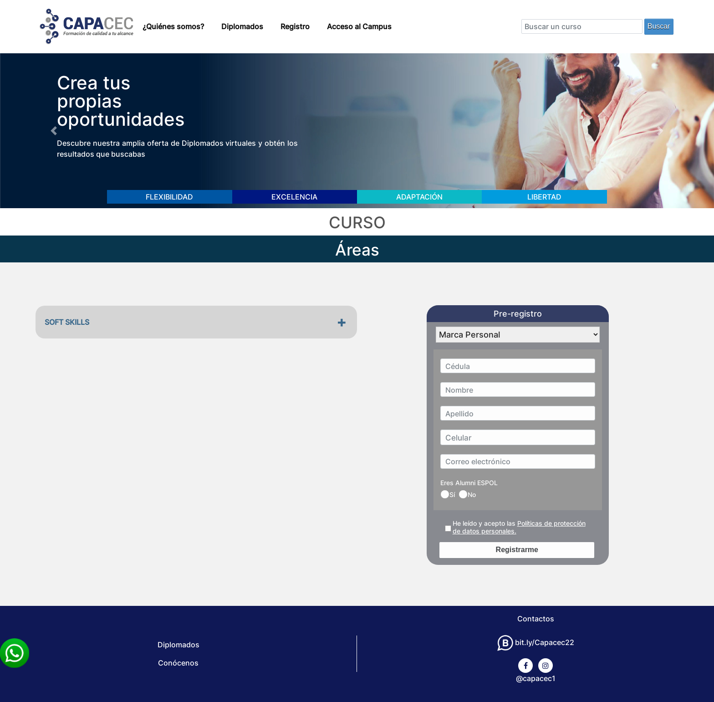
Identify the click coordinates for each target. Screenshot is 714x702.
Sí (447, 494)
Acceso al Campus (359, 26)
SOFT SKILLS (67, 322)
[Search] (582, 26)
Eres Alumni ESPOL (469, 483)
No (467, 494)
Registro (295, 26)
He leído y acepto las (519, 527)
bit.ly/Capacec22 (535, 642)
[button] (53, 130)
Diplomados (242, 26)
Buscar (659, 26)
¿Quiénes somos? (173, 26)
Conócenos (178, 662)
